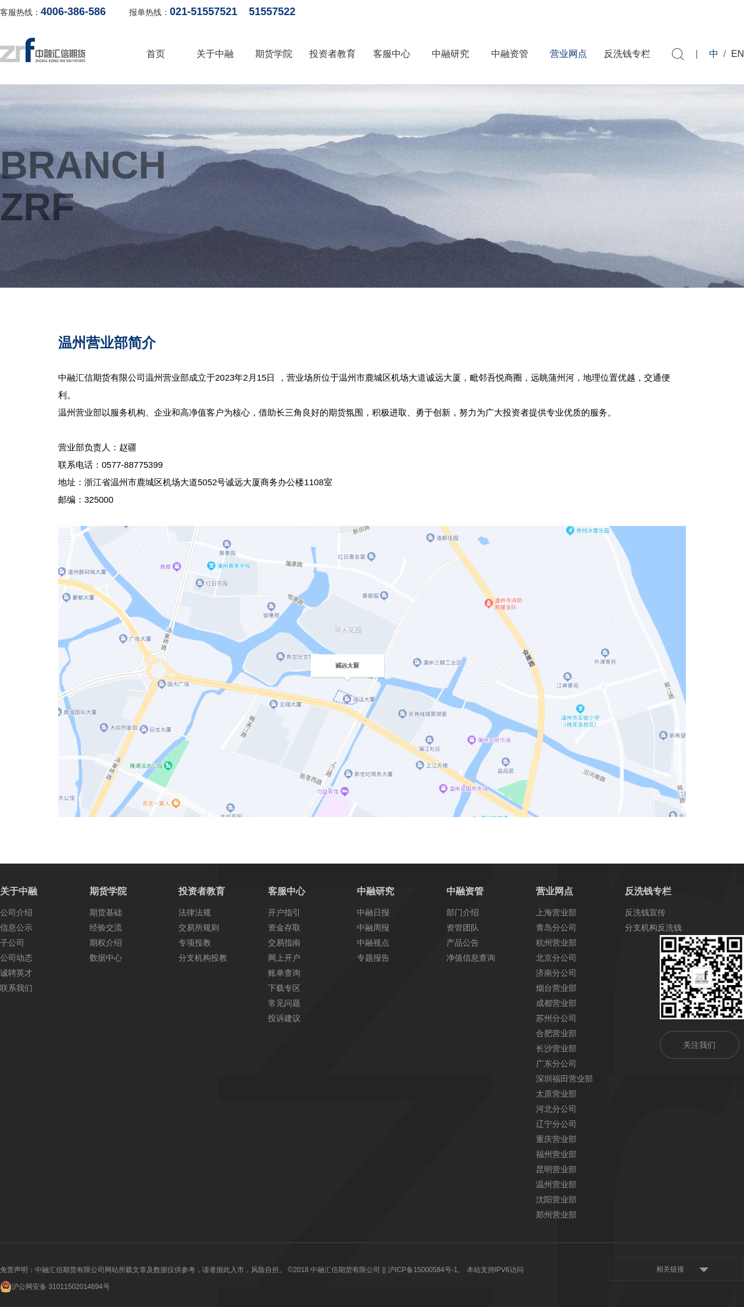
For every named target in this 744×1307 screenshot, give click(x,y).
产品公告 (462, 942)
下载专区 (284, 988)
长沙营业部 (556, 1048)
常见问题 (284, 1003)
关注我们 (699, 1045)
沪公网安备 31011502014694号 (55, 1286)
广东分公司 (556, 1063)
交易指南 (284, 942)
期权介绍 (106, 942)
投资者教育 (332, 54)
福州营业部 (556, 1154)
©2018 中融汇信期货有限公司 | (336, 1270)
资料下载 (727, 11)
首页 (155, 54)
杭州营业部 (556, 942)
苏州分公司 (556, 1018)
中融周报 (373, 927)
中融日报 (373, 912)
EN (737, 54)
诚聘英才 (16, 972)
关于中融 (215, 54)
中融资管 (509, 54)
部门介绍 (462, 912)
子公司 (12, 942)
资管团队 (462, 927)
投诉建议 (284, 1018)
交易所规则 (198, 927)
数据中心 (106, 957)
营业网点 (568, 54)
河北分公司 (556, 1108)
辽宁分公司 (556, 1124)
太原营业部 (556, 1093)
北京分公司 (556, 957)
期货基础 (106, 912)
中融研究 (450, 54)
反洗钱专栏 (627, 54)
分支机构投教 (202, 957)
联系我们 (16, 988)
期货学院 (273, 54)
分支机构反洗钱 (653, 927)
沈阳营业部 (556, 1199)
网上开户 (615, 11)
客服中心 (391, 54)
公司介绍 (16, 912)
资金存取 (284, 927)
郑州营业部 (556, 1214)
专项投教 (194, 942)
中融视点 (373, 942)
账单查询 (558, 11)
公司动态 (16, 957)
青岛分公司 (556, 927)
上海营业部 (556, 912)
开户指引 (284, 912)
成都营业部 (556, 1003)
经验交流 (106, 927)
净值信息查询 (470, 957)
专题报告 (373, 957)
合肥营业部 (556, 1033)
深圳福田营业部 (564, 1078)
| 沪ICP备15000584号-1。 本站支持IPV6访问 (454, 1270)
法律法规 (194, 912)
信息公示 (16, 927)
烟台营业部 (556, 988)
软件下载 (671, 11)
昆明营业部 (556, 1169)
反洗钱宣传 (645, 912)
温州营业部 (556, 1184)
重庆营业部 (556, 1139)
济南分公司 (556, 972)
